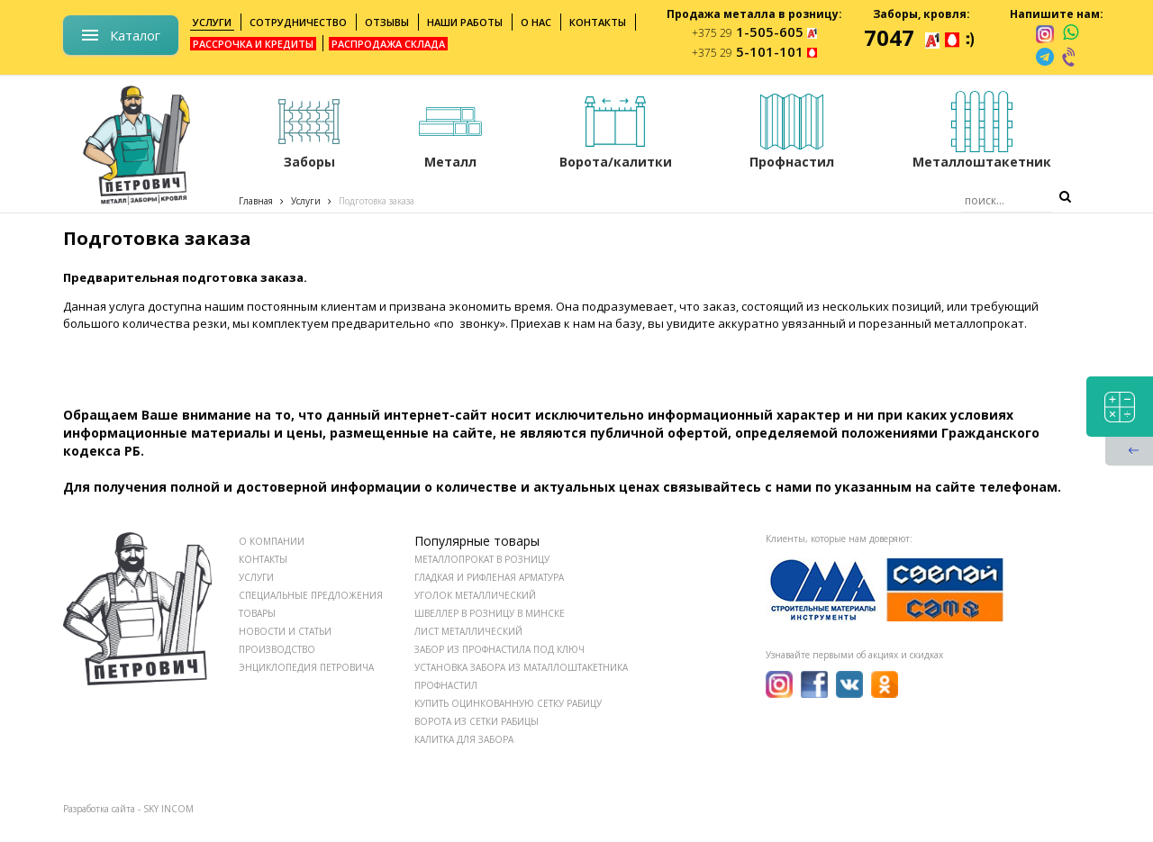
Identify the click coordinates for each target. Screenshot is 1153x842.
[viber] (1070, 57)
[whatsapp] (1070, 33)
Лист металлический (468, 631)
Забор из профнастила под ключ (499, 649)
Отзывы (387, 22)
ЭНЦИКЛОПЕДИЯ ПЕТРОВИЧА (306, 667)
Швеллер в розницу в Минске (489, 613)
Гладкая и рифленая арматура (489, 577)
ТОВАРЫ (257, 613)
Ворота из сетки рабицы (476, 721)
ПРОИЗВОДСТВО (277, 649)
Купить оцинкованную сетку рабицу (508, 703)
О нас (536, 22)
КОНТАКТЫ (263, 559)
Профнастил (445, 685)
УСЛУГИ (256, 577)
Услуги (212, 22)
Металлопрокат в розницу (481, 559)
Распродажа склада (388, 43)
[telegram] (1045, 57)
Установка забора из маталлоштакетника (521, 667)
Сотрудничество (298, 22)
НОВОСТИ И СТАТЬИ (285, 631)
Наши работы (464, 22)
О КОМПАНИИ (271, 541)
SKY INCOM (168, 808)
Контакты (598, 22)
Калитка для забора (463, 739)
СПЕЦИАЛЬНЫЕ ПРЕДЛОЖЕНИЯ (311, 595)
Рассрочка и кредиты (253, 43)
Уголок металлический (475, 595)
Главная (256, 201)
